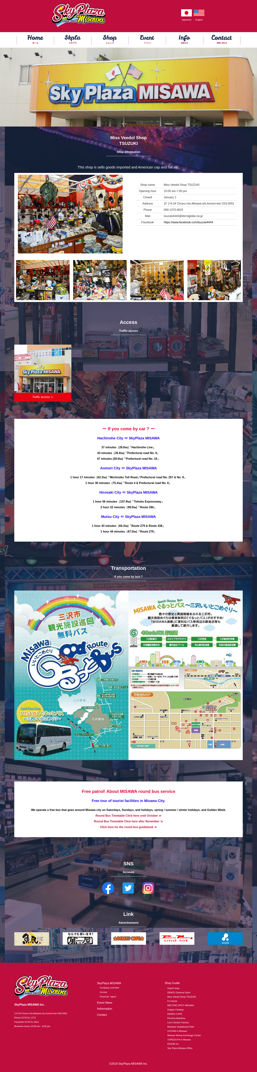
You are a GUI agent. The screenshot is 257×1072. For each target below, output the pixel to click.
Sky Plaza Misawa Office (180, 1048)
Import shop (173, 988)
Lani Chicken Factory (178, 1022)
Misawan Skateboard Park (180, 1026)
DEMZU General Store (178, 992)
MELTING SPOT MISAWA (180, 1005)
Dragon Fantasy (175, 1009)
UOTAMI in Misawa (177, 1031)
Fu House (172, 1001)
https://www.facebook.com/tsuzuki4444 (188, 222)
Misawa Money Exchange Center (184, 1035)
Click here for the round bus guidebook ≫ (128, 827)
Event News (104, 1002)
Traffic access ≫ (42, 396)
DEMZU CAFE (174, 1014)
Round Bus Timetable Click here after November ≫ (128, 821)
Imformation (104, 1008)
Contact (102, 1014)
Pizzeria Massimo (176, 1018)
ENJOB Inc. (173, 1044)
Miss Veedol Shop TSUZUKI (181, 996)
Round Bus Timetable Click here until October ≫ (128, 815)
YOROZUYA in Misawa (179, 1039)
